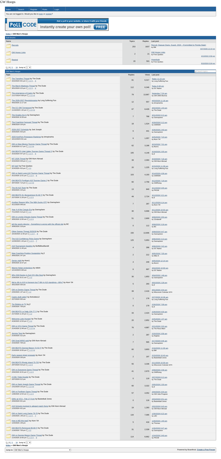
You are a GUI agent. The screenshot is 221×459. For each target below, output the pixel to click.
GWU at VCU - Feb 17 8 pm (23, 399)
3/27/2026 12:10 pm (207, 49)
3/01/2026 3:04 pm (159, 290)
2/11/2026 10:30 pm (160, 363)
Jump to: (38, 450)
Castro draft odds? (19, 297)
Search (21, 9)
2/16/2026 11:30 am (160, 348)
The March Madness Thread (23, 86)
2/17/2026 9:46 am (159, 341)
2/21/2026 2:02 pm (159, 326)
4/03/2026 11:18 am (160, 101)
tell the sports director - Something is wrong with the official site (37, 224)
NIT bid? (15, 166)
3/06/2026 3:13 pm (159, 239)
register (49, 14)
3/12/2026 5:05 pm (159, 188)
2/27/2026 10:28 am (160, 297)
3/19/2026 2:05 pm (159, 152)
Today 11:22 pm (158, 79)
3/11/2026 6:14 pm (159, 203)
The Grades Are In (19, 115)
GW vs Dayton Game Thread (23, 290)
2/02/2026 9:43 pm (159, 406)
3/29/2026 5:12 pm (159, 122)
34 (17, 67)
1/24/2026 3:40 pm (159, 435)
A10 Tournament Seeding (22, 246)
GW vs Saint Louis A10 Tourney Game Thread (31, 173)
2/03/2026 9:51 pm (159, 399)
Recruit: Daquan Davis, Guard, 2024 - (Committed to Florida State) (178, 45)
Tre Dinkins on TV (19, 304)
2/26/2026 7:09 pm (159, 304)
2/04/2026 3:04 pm (159, 392)
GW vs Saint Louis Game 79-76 (25, 413)
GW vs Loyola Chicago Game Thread (27, 217)
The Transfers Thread (20, 78)
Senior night (17, 260)
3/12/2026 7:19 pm (159, 181)
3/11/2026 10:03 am (160, 210)
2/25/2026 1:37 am (159, 319)
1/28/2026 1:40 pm (159, 421)
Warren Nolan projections (22, 268)
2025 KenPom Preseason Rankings (26, 137)
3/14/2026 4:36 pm (159, 173)
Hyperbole (155, 60)
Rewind (15, 60)
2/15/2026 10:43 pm (160, 355)
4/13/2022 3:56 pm (208, 56)
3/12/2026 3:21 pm (159, 195)
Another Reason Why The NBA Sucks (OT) (29, 202)
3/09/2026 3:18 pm (159, 224)
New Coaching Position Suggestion (26, 253)
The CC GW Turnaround (22, 108)
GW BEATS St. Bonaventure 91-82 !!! (27, 195)
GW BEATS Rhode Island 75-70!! (25, 362)
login (41, 14)
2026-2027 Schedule (20, 129)
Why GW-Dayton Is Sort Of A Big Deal (27, 275)
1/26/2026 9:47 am (159, 428)
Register (33, 9)
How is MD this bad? (20, 421)
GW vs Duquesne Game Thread (25, 370)
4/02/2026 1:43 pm (159, 108)
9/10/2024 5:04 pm (208, 63)
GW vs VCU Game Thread (23, 326)
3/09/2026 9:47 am (159, 232)
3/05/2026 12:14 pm (160, 261)
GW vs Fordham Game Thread (24, 391)
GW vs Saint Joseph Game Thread (26, 384)
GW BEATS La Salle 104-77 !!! (24, 311)
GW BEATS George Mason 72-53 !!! (26, 348)
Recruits (15, 45)
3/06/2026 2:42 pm (159, 246)
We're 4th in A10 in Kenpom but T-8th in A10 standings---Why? (37, 282)
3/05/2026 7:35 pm (159, 253)
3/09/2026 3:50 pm (159, 217)
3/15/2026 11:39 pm (160, 166)
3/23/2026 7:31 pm (159, 144)
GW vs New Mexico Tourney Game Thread (29, 144)
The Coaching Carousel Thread (24, 122)
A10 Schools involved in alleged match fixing (30, 406)
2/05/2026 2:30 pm (159, 384)
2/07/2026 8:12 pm (159, 377)
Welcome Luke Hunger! (21, 319)
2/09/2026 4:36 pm (159, 370)
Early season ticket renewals (23, 355)
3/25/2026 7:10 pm (159, 137)
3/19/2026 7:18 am (159, 159)
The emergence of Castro (22, 93)
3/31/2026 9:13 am (159, 115)
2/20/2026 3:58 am (159, 334)
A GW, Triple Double (20, 377)
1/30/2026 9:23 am (159, 414)
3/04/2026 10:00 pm (160, 268)
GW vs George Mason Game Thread (27, 435)
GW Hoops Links (19, 52)
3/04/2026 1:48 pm (159, 275)
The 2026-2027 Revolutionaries (24, 100)
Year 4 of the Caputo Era (22, 210)
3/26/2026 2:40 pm (159, 130)
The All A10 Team (19, 188)
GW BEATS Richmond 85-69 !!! (24, 428)
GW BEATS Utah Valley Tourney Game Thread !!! (32, 151)
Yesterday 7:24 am (159, 93)
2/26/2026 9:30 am (159, 312)
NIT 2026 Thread (19, 159)
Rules (44, 9)
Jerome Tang (17, 333)
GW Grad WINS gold (20, 341)
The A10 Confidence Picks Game (25, 239)
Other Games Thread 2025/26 (24, 231)
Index (8, 9)
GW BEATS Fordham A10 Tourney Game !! (29, 180)
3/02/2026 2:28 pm (159, 283)
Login (57, 9)
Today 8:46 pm (158, 86)
